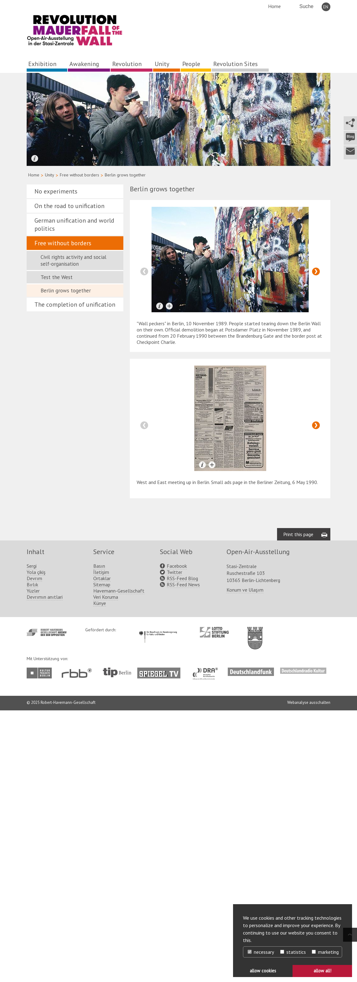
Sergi (32, 566)
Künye (99, 603)
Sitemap (101, 584)
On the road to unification (69, 206)
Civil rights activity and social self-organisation (73, 260)
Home (274, 6)
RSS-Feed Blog (182, 578)
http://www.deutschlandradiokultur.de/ (303, 671)
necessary (261, 952)
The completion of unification (74, 304)
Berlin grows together (66, 290)
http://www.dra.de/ (207, 671)
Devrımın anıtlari (45, 597)
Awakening (84, 64)
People (191, 64)
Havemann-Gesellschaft (118, 591)
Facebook (177, 566)
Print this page (298, 534)
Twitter (174, 572)
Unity (162, 64)
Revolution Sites (235, 64)
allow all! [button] (322, 971)
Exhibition (42, 64)
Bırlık (32, 584)
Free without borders (79, 175)
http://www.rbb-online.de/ (78, 673)
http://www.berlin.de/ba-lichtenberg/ (255, 633)
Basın (99, 566)
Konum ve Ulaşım (245, 590)
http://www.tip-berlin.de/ (117, 672)
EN (325, 7)
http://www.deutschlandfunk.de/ (251, 671)
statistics (293, 952)
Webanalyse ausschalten (308, 702)
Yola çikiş (36, 572)
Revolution (127, 64)
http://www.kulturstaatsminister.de (157, 630)
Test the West (57, 277)
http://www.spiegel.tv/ (161, 671)
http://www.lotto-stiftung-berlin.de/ (214, 632)
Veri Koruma (105, 597)
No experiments (55, 191)
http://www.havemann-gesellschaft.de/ (47, 632)
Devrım (34, 578)
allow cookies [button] (263, 971)
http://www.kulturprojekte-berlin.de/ (41, 673)
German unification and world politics (74, 224)
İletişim (101, 572)
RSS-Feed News (183, 584)
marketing (325, 952)
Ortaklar (102, 578)
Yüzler (33, 591)
